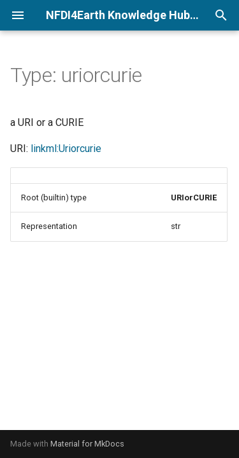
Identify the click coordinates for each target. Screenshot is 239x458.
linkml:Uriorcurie (66, 148)
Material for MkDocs (87, 443)
